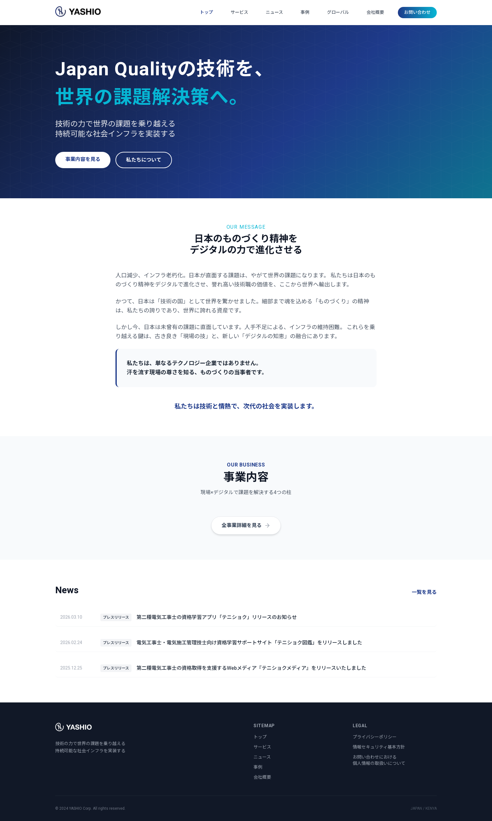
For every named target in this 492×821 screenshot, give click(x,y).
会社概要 (375, 12)
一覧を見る (424, 592)
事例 (305, 12)
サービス (239, 12)
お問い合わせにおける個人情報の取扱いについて (379, 760)
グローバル (338, 12)
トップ (206, 12)
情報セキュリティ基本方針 (379, 747)
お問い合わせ (417, 12)
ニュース (274, 12)
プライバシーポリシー (375, 737)
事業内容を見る (82, 159)
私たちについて (143, 160)
